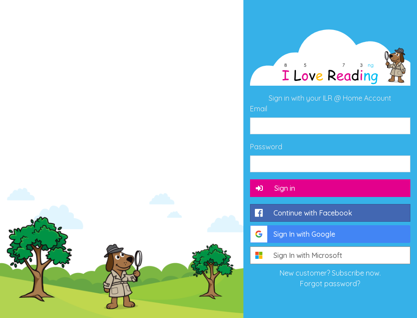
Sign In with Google (292, 234)
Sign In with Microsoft (296, 255)
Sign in (275, 188)
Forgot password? (330, 283)
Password (266, 146)
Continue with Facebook (301, 212)
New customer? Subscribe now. (330, 273)
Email (258, 108)
